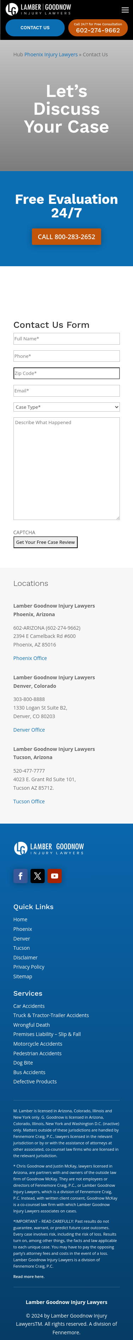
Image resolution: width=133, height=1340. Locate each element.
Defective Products (35, 1081)
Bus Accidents (29, 1072)
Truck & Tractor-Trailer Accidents (51, 1015)
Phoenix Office (30, 658)
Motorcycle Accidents (37, 1043)
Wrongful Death (31, 1024)
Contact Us (35, 27)
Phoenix (22, 929)
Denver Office (29, 729)
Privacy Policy (28, 966)
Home (20, 919)
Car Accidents (29, 1006)
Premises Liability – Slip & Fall (47, 1034)
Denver (21, 938)
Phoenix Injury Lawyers (51, 54)
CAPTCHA (24, 532)
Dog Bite (23, 1062)
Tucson (21, 947)
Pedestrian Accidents (37, 1053)
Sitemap (22, 976)
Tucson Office (29, 801)
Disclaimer (25, 957)
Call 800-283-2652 (66, 236)
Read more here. (29, 1276)
